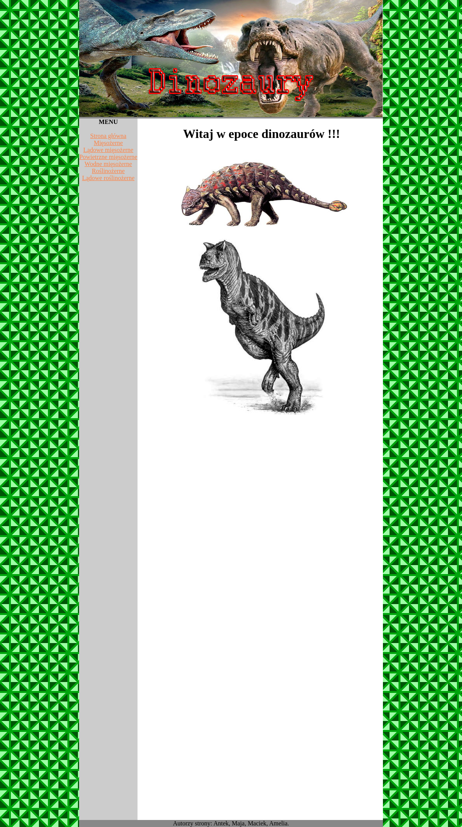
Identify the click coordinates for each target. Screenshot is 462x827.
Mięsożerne (108, 143)
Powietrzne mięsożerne (108, 157)
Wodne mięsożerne (108, 164)
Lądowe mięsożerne (108, 150)
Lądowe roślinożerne (108, 178)
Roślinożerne (108, 171)
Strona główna (108, 136)
